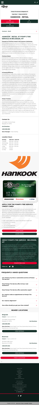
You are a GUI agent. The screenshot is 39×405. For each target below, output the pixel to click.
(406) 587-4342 (6, 345)
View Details (19, 331)
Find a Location (19, 358)
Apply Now (19, 230)
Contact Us (20, 391)
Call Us (29, 22)
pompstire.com (19, 263)
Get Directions (7, 25)
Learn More (19, 234)
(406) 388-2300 (6, 323)
